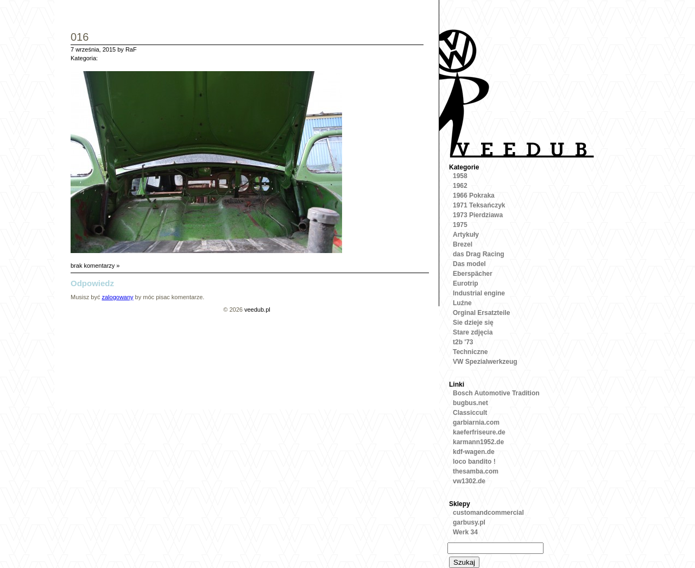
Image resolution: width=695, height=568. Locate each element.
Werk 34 (465, 532)
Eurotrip (465, 283)
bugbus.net (470, 403)
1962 (460, 186)
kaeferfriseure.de (479, 432)
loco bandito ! (474, 461)
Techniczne (470, 352)
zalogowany (117, 297)
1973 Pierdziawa (478, 215)
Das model (469, 264)
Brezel (462, 244)
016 (80, 38)
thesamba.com (475, 471)
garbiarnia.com (476, 422)
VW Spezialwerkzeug (485, 361)
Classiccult (470, 412)
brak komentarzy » (95, 265)
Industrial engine (479, 293)
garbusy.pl (469, 522)
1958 (460, 176)
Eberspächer (472, 273)
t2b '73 (463, 342)
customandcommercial (488, 512)
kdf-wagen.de (474, 452)
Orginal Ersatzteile (481, 313)
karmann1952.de (478, 442)
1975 (460, 225)
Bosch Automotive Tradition (496, 393)
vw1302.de (469, 481)
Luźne (462, 303)
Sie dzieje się (473, 322)
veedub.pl (257, 309)
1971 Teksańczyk (479, 205)
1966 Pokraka (474, 195)
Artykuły (466, 234)
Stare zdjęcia (472, 332)
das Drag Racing (478, 254)
